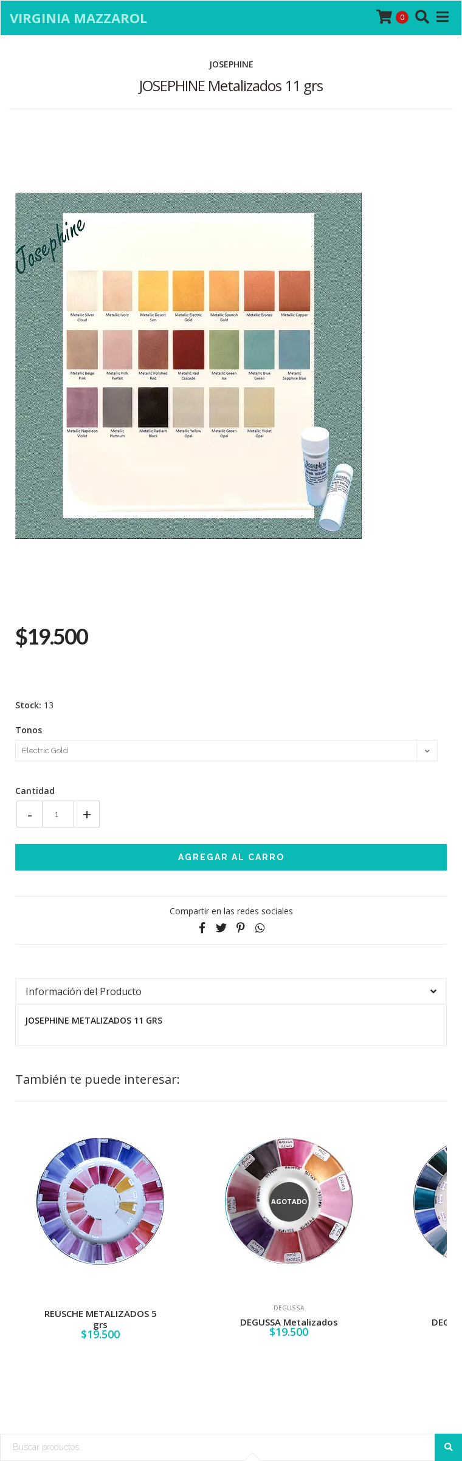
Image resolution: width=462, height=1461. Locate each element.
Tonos (28, 730)
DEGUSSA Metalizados (289, 1321)
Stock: (28, 705)
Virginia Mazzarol (78, 18)
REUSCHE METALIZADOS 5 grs (100, 1319)
